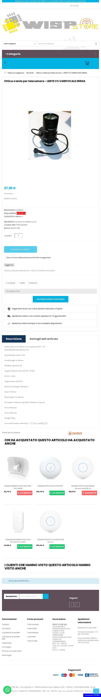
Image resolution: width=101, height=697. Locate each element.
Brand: (7, 228)
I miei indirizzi (32, 632)
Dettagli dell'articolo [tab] (44, 339)
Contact (5, 624)
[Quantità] (18, 235)
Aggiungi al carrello (20, 249)
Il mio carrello (33, 624)
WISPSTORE (15, 228)
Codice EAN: (10, 225)
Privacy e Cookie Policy (12, 651)
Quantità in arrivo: (12, 216)
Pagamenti (6, 643)
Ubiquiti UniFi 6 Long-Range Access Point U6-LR (82, 487)
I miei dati (31, 636)
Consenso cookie (92, 695)
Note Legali (6, 655)
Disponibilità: (10, 213)
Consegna (6, 647)
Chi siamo (6, 628)
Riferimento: (10, 210)
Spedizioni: (9, 222)
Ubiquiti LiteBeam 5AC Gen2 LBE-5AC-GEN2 (18, 487)
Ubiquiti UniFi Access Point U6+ (50, 486)
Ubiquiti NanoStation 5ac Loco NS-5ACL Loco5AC (18, 540)
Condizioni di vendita (11, 632)
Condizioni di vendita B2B (11, 637)
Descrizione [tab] (14, 339)
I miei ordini (32, 628)
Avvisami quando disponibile (50, 299)
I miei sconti (32, 641)
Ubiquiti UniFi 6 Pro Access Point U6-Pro (50, 540)
